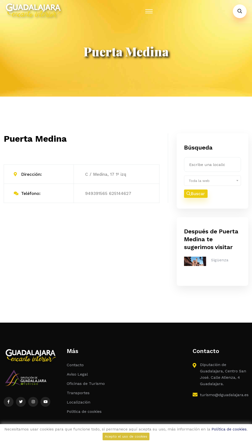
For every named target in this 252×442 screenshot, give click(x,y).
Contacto (75, 365)
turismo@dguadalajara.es (224, 394)
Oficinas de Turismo (86, 383)
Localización (78, 402)
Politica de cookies (84, 411)
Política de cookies (229, 429)
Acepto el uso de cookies (126, 436)
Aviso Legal (77, 374)
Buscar (195, 193)
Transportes (78, 393)
